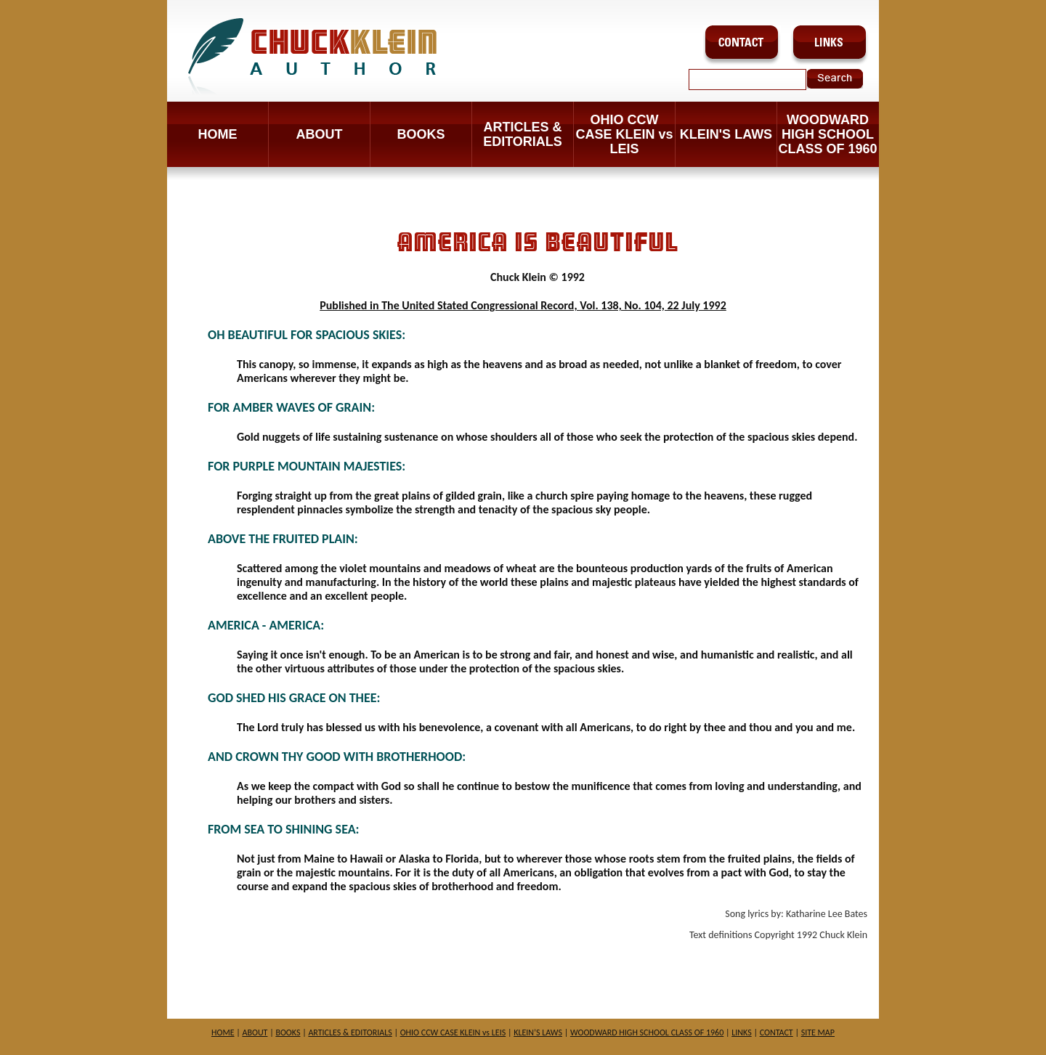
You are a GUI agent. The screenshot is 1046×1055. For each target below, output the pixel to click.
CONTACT (776, 1032)
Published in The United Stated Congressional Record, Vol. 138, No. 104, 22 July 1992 (523, 305)
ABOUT (319, 134)
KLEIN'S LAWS (726, 134)
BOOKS (421, 134)
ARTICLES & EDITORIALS (522, 134)
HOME (223, 1032)
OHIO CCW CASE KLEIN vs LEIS (624, 134)
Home (218, 134)
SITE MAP (818, 1032)
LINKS (741, 1032)
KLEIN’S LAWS (538, 1032)
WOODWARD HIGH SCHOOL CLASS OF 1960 (827, 134)
